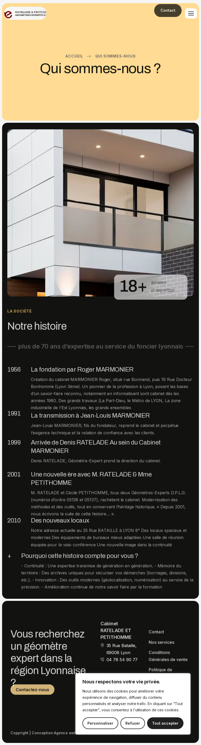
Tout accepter (165, 723)
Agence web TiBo (70, 735)
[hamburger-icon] (191, 13)
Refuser (132, 723)
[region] (133, 704)
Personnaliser (100, 723)
